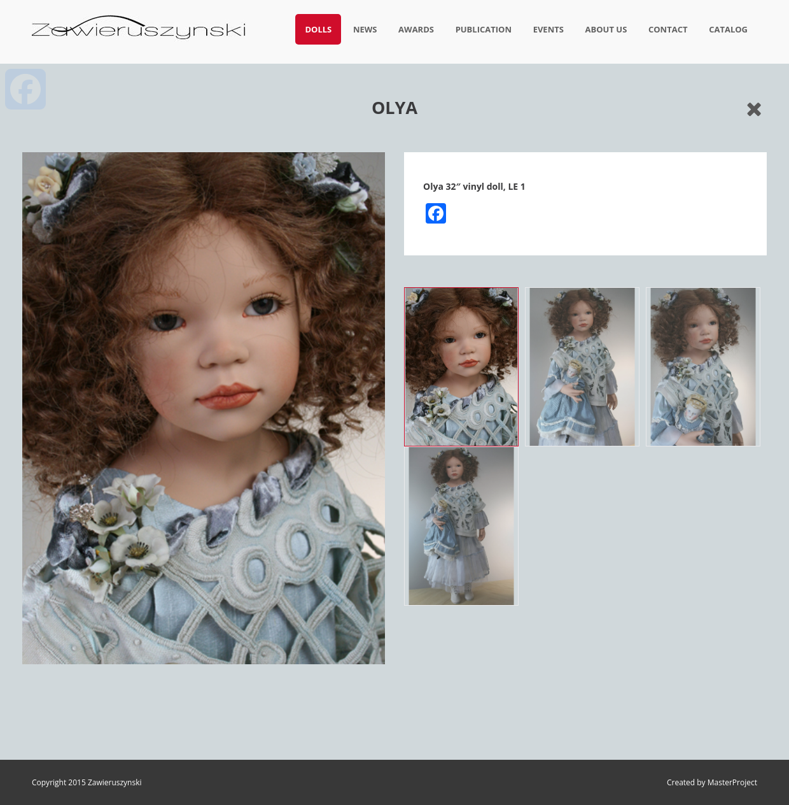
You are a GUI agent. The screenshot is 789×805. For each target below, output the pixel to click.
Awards (416, 29)
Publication (484, 29)
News (365, 29)
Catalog (728, 29)
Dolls (318, 29)
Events (548, 29)
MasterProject (732, 782)
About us (606, 29)
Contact (668, 29)
